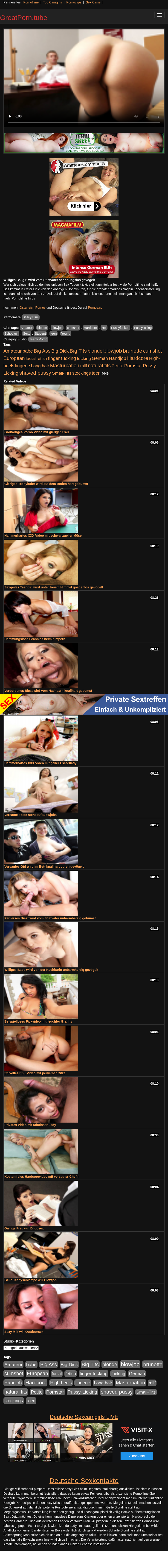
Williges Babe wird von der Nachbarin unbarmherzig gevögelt (51, 970)
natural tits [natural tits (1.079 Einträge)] (99, 365)
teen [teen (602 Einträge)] (96, 373)
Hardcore (90, 328)
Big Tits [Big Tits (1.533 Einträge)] (78, 351)
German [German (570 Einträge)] (100, 358)
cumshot (73, 328)
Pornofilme (31, 2)
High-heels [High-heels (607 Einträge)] (61, 1382)
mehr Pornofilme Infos (19, 298)
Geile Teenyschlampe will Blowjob (30, 1280)
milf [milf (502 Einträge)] (83, 365)
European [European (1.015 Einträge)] (14, 358)
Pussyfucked (120, 328)
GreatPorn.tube (23, 17)
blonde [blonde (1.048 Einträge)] (95, 351)
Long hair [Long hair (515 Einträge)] (40, 365)
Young (65, 333)
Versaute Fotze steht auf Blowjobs (30, 815)
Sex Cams (93, 2)
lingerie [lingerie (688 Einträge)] (22, 365)
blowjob (57, 328)
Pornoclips (73, 2)
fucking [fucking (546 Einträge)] (84, 358)
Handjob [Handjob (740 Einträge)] (117, 358)
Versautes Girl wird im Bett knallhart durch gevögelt (44, 866)
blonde (42, 328)
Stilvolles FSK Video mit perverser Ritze (34, 1073)
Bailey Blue (31, 317)
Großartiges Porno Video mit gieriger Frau (36, 432)
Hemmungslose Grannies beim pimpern (34, 639)
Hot (104, 328)
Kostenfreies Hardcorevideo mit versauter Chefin (41, 1176)
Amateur (27, 328)
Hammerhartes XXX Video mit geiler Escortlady (40, 763)
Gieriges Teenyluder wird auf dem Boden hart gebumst (46, 484)
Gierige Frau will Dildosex (24, 1228)
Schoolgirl (11, 333)
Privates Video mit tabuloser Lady (30, 1125)
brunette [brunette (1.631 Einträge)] (132, 351)
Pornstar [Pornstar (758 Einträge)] (133, 365)
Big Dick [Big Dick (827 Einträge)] (60, 351)
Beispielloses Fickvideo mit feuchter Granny (38, 1021)
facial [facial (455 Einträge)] (31, 358)
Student (40, 333)
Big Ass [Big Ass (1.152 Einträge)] (42, 351)
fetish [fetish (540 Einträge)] (42, 358)
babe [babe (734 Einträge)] (28, 351)
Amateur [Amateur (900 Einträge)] (12, 351)
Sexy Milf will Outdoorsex (23, 1332)
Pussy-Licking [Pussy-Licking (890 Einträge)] (82, 1391)
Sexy (26, 333)
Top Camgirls (52, 2)
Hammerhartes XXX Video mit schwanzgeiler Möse (43, 535)
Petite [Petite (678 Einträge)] (117, 365)
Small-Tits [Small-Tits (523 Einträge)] (61, 373)
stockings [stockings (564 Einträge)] (81, 373)
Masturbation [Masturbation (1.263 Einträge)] (64, 365)
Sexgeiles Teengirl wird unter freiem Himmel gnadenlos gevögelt (53, 587)
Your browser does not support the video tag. (84, 78)
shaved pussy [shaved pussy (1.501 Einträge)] (35, 373)
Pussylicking (143, 328)
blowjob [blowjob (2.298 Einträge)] (112, 351)
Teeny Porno (38, 339)
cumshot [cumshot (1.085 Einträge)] (152, 351)
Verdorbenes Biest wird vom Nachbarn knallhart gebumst (48, 691)
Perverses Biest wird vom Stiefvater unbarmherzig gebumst (50, 918)
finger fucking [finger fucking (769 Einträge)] (62, 358)
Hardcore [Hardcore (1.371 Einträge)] (137, 358)
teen (53, 333)
